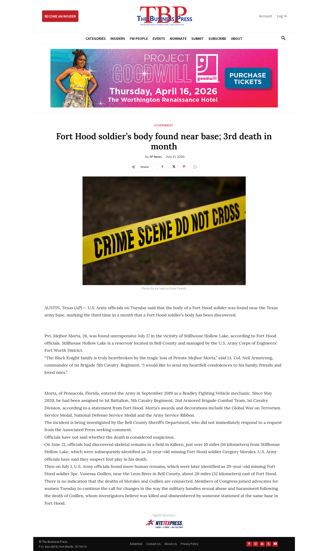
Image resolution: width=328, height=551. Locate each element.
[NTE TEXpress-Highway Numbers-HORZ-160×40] (164, 523)
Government (163, 125)
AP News (156, 156)
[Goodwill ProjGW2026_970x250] (164, 78)
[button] (281, 38)
